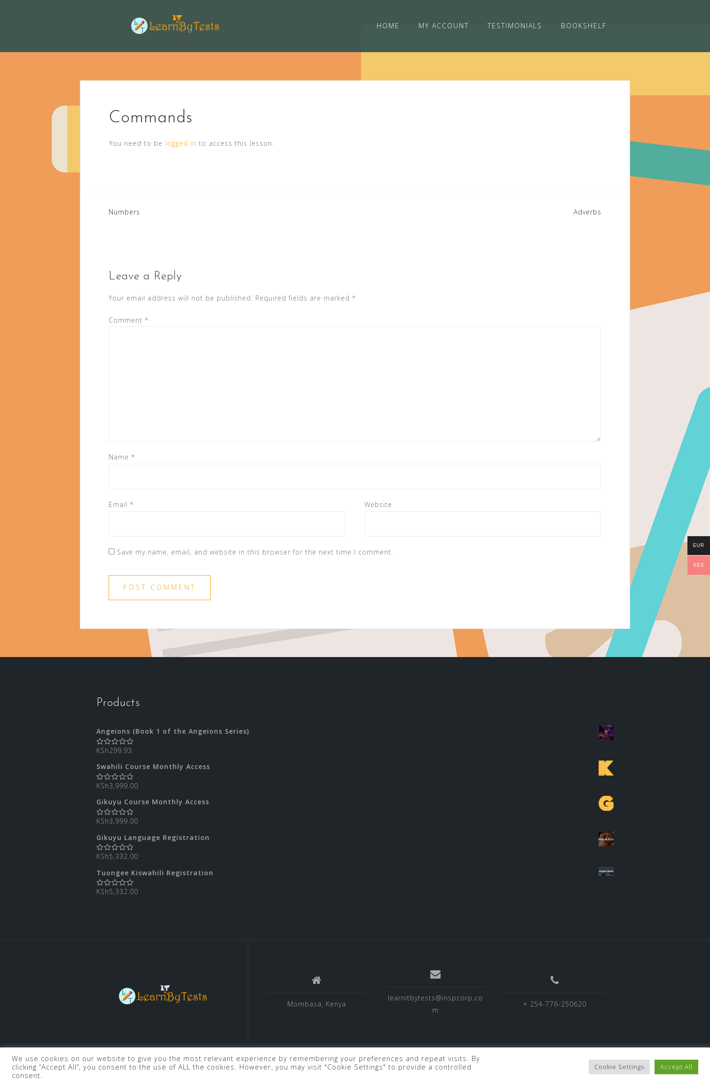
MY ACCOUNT (443, 25)
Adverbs (587, 211)
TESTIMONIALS (515, 25)
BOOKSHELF (584, 25)
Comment (129, 320)
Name (122, 456)
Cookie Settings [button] (619, 1066)
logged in (181, 143)
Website (378, 504)
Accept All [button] (676, 1066)
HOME (388, 25)
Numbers (124, 211)
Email (121, 504)
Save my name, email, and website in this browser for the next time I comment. (255, 551)
